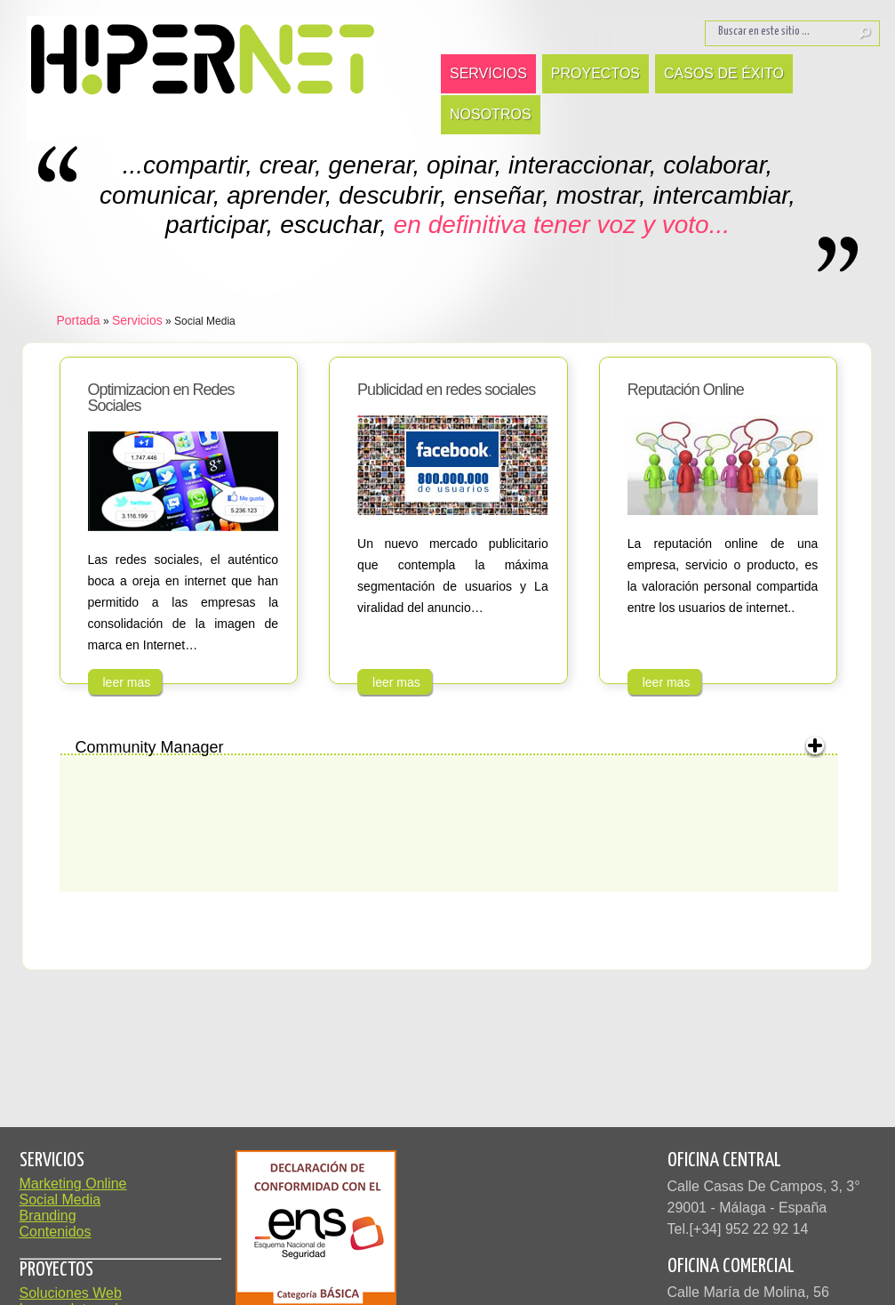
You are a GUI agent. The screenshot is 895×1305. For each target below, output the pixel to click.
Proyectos (595, 73)
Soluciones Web (71, 1293)
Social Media (60, 1199)
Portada (78, 320)
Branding (48, 1215)
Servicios (488, 73)
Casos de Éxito (724, 73)
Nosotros (490, 114)
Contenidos (56, 1231)
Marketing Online (73, 1183)
